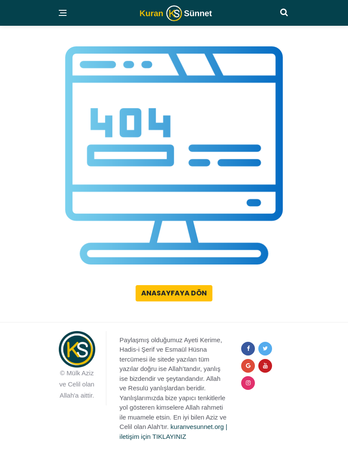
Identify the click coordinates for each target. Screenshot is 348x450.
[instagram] (248, 383)
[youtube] (265, 366)
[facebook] (248, 349)
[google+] (248, 366)
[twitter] (265, 349)
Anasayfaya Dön (174, 293)
